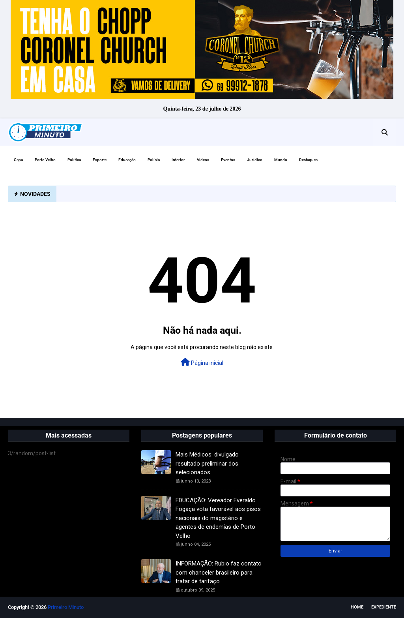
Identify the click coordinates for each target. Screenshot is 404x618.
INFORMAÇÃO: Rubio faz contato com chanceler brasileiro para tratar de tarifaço (219, 572)
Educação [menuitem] (127, 160)
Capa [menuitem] (18, 160)
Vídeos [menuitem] (203, 160)
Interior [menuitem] (178, 160)
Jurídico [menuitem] (254, 160)
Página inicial (202, 362)
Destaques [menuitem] (308, 160)
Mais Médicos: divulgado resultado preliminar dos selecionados (207, 463)
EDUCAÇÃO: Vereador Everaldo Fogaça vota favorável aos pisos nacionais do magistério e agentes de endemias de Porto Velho (218, 518)
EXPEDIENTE (383, 607)
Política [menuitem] (74, 160)
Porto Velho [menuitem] (45, 160)
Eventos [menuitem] (228, 160)
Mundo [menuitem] (280, 160)
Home (357, 607)
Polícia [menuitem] (154, 160)
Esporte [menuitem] (100, 160)
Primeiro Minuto (66, 607)
